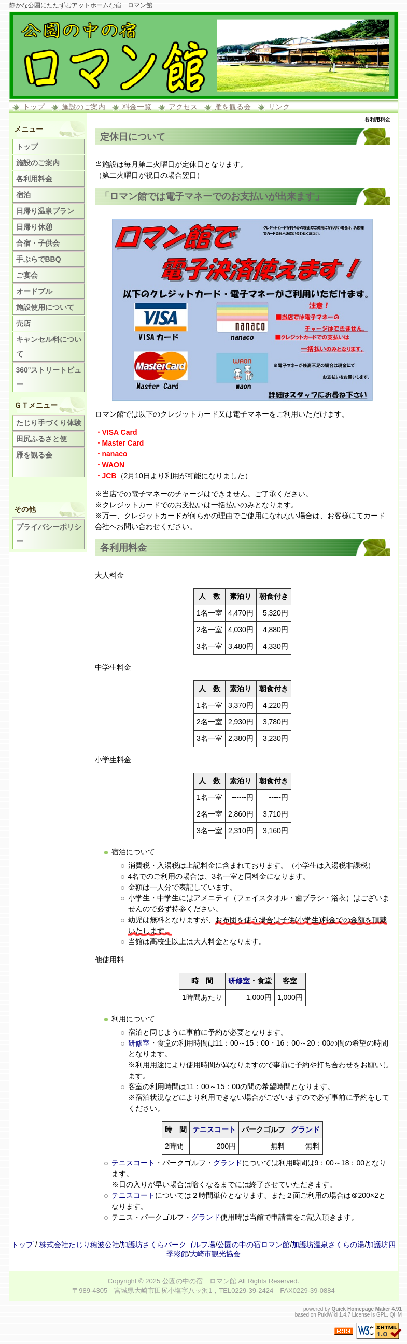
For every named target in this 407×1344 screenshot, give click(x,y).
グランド (305, 1129)
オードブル (34, 291)
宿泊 (23, 195)
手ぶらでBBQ (38, 259)
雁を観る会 (233, 107)
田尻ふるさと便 (41, 439)
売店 (23, 323)
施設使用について (45, 307)
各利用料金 (34, 179)
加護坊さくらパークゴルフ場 (168, 1244)
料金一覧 (136, 107)
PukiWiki (328, 1315)
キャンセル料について (48, 346)
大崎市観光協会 (215, 1254)
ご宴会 (27, 275)
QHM (396, 1315)
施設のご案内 (83, 107)
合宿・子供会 (38, 243)
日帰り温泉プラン (45, 211)
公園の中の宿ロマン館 (253, 1244)
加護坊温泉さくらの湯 (328, 1244)
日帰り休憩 (34, 227)
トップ (34, 107)
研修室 (239, 981)
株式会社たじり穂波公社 (79, 1244)
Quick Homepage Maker (360, 1309)
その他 (25, 509)
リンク (279, 107)
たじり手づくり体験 (48, 423)
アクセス (183, 107)
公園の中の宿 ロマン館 (199, 1281)
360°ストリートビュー (49, 377)
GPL (381, 1315)
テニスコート (214, 1129)
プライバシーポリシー (48, 534)
